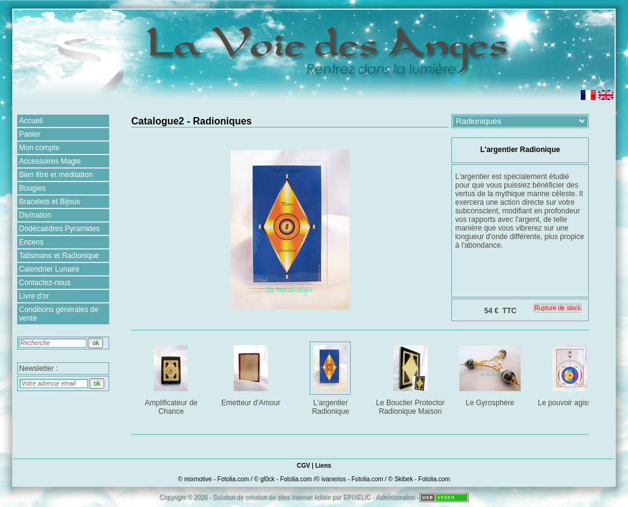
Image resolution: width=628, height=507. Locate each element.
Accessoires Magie (50, 161)
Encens (31, 242)
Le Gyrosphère (491, 373)
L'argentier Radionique (331, 378)
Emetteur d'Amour (252, 373)
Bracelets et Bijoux (49, 201)
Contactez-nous (45, 282)
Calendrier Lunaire (49, 269)
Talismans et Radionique (59, 255)
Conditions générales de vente (58, 313)
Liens (323, 465)
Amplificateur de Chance (172, 378)
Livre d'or (34, 296)
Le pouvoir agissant (571, 373)
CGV (303, 465)
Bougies (32, 188)
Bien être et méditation (56, 174)
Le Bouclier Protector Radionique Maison (411, 378)
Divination (35, 215)
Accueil (31, 120)
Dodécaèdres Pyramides (59, 228)
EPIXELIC (356, 497)
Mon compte (39, 147)
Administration (394, 497)
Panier (29, 134)
